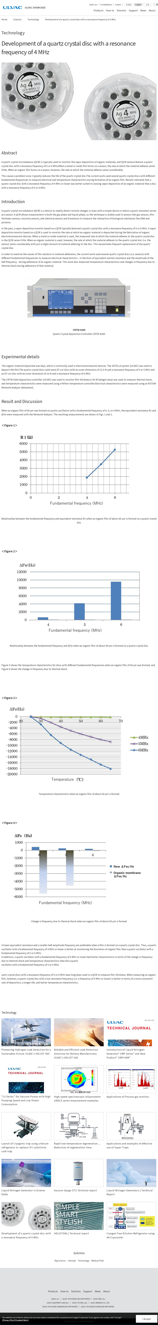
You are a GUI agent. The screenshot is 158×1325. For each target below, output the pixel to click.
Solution (121, 10)
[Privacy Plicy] (8, 1320)
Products (98, 10)
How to (110, 10)
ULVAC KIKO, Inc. (99, 1299)
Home (4, 19)
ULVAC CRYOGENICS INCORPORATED (76, 1299)
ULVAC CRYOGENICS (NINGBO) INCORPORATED (60, 1306)
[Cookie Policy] (21, 1320)
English (138, 4)
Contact (118, 4)
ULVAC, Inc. (93, 4)
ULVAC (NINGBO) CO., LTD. (100, 1303)
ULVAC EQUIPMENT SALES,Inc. (58, 1303)
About (152, 10)
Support (133, 10)
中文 (147, 4)
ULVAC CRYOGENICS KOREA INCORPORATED (97, 1306)
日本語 (128, 4)
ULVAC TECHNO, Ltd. (79, 1303)
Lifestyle (72, 1260)
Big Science (60, 1260)
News (143, 10)
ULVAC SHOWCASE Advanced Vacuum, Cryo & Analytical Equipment (79, 1281)
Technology (33, 19)
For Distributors (106, 4)
